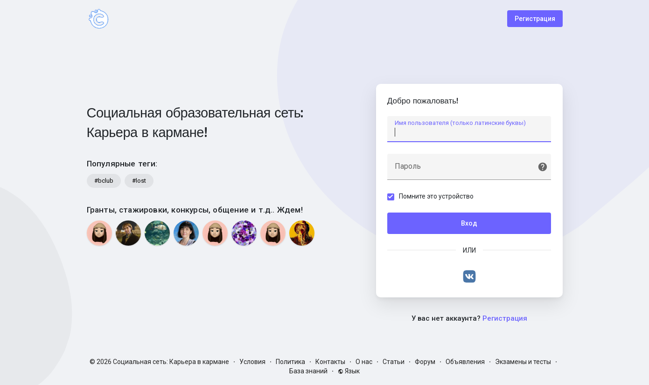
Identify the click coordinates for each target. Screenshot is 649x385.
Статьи (394, 361)
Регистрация (535, 18)
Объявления (465, 361)
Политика (290, 361)
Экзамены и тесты (523, 361)
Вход (469, 223)
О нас (364, 361)
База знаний (308, 371)
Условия (252, 361)
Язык (349, 371)
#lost (139, 180)
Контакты (330, 361)
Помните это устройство (436, 196)
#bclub (103, 180)
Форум (425, 361)
